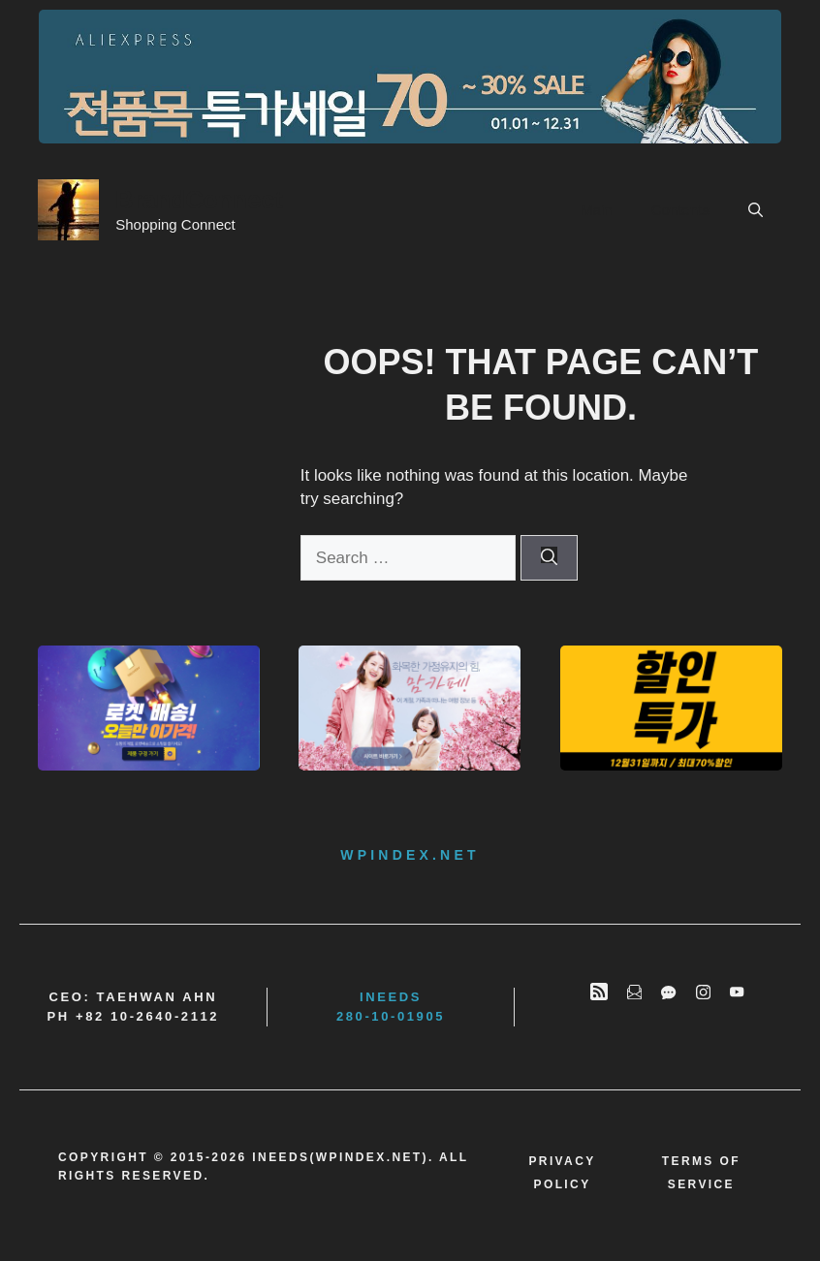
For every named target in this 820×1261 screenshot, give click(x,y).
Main (597, 210)
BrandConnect (198, 199)
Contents (680, 210)
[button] (755, 210)
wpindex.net (409, 855)
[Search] (549, 558)
